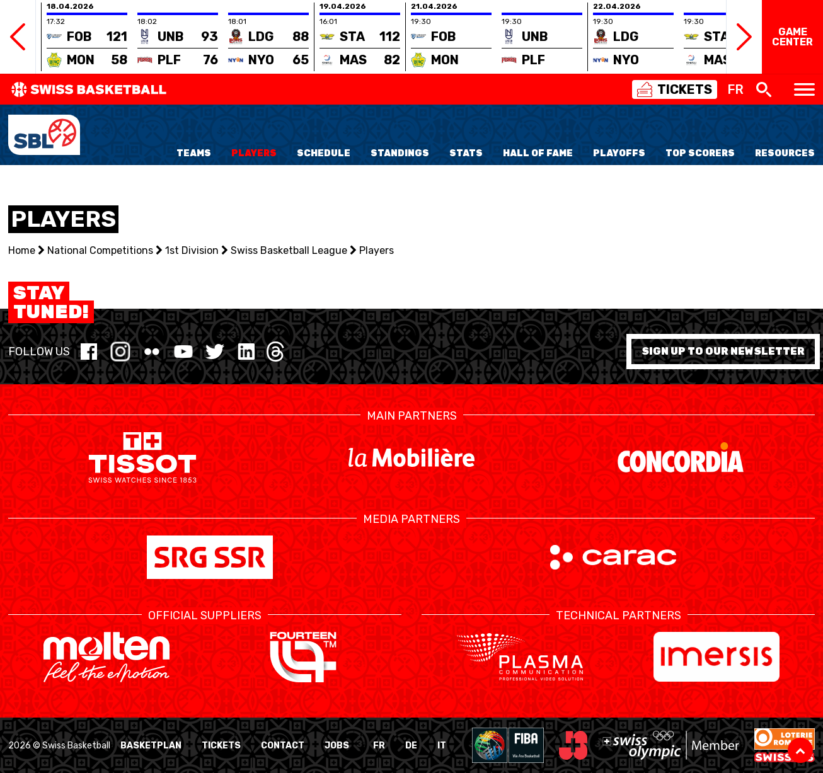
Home (21, 250)
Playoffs (619, 153)
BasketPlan (150, 745)
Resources (785, 153)
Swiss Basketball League (289, 250)
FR (379, 745)
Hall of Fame (538, 153)
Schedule (323, 153)
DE (411, 745)
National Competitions (100, 250)
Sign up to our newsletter (723, 351)
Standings (400, 153)
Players (254, 153)
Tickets (221, 745)
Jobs (337, 745)
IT (441, 745)
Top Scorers (700, 153)
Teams (193, 153)
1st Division (192, 250)
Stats (466, 153)
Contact (282, 745)
